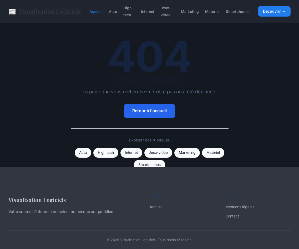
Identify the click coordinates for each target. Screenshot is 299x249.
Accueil (96, 11)
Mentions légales (239, 207)
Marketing (190, 11)
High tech (127, 11)
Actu (113, 11)
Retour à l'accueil (149, 110)
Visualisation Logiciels (44, 11)
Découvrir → (274, 11)
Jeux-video (166, 11)
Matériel (212, 11)
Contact (232, 216)
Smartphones (238, 11)
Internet (147, 11)
